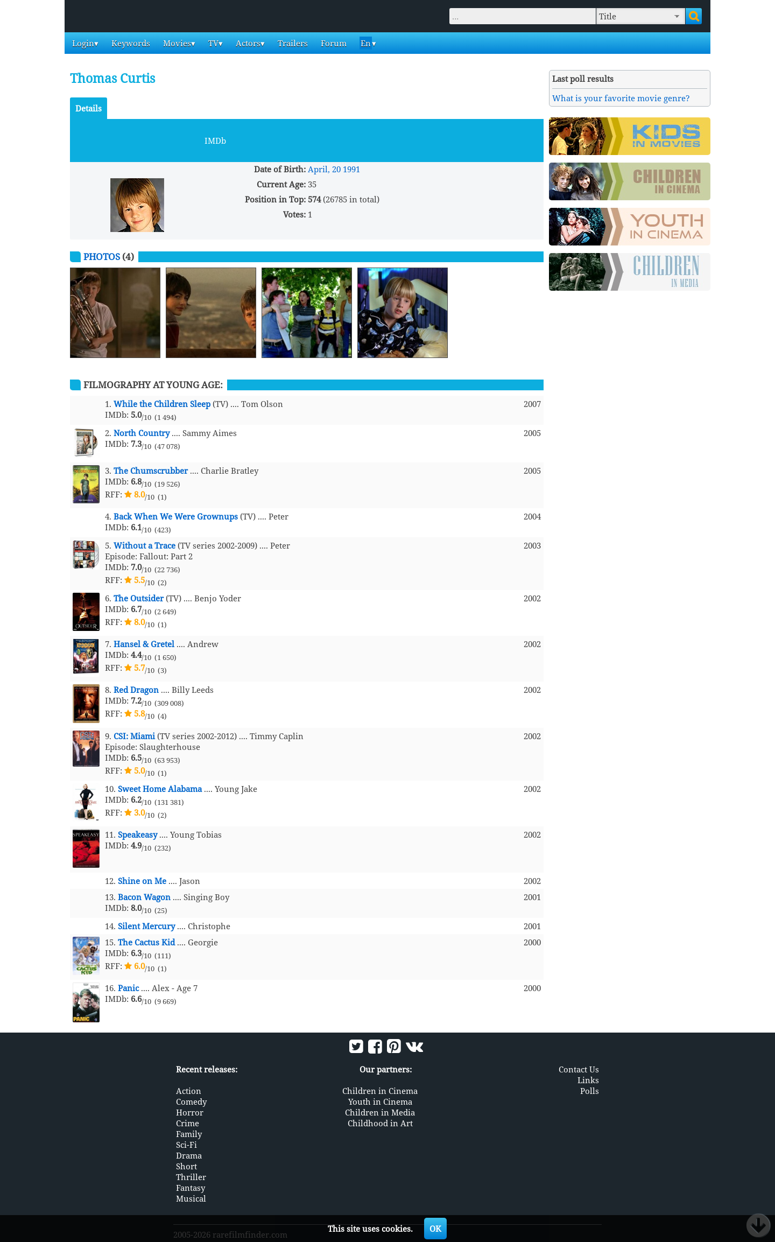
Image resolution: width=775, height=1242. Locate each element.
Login (82, 43)
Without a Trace (144, 545)
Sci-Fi (186, 1144)
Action (188, 1090)
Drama (189, 1155)
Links (588, 1080)
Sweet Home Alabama (160, 788)
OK (435, 1228)
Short (186, 1166)
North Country (142, 432)
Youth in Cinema (380, 1101)
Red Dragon (136, 689)
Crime (187, 1123)
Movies (176, 43)
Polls (589, 1090)
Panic (128, 988)
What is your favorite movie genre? (621, 98)
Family (189, 1133)
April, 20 (324, 169)
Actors (247, 43)
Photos (101, 256)
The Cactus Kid (146, 942)
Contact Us (579, 1069)
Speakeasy (137, 834)
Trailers (292, 43)
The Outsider (139, 598)
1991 (351, 169)
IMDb (215, 140)
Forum (333, 43)
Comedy (191, 1101)
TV (212, 43)
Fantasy (190, 1187)
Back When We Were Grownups (176, 516)
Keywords (129, 43)
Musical (191, 1198)
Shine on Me (142, 880)
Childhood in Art (380, 1123)
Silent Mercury (146, 926)
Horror (189, 1112)
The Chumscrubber (151, 470)
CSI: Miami (134, 736)
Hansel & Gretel (144, 643)
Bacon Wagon (144, 897)
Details (88, 108)
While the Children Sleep (162, 403)
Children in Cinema (380, 1090)
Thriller (191, 1176)
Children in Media (380, 1112)
